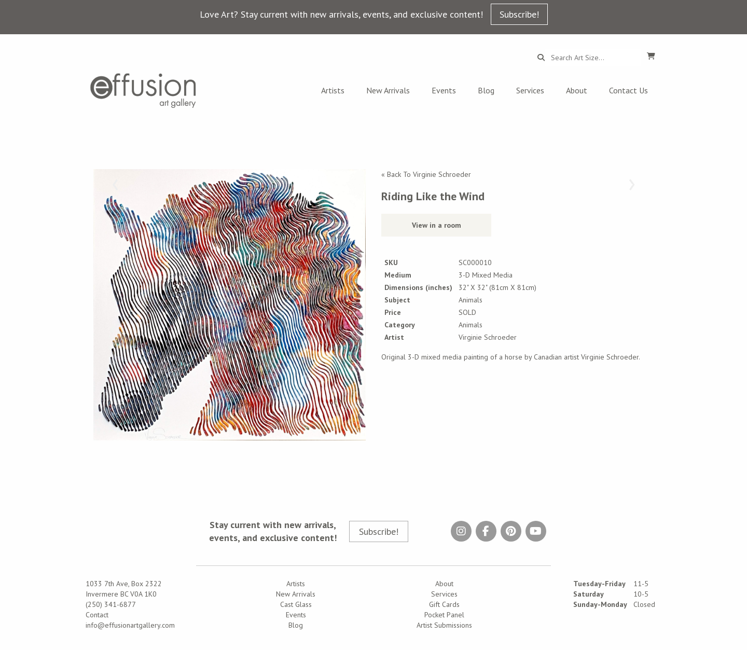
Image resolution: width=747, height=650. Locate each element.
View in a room (436, 225)
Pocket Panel (444, 614)
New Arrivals (388, 90)
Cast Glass (296, 604)
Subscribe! (519, 14)
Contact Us (628, 90)
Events (444, 90)
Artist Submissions (444, 625)
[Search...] (593, 57)
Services (530, 90)
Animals (470, 324)
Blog (486, 90)
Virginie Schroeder (488, 337)
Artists (332, 90)
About (576, 90)
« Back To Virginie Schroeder (426, 174)
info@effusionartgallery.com (130, 625)
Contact (97, 614)
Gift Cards (444, 604)
